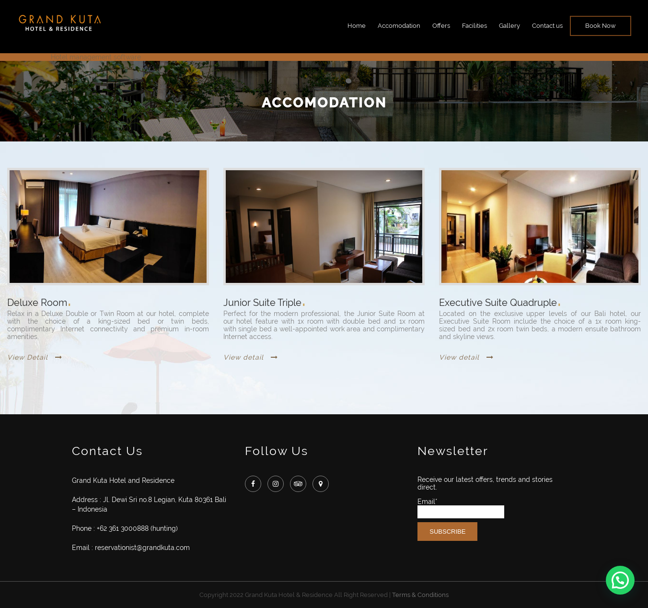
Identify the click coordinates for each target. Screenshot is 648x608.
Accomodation (399, 25)
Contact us (547, 25)
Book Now (600, 25)
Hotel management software (96, 57)
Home (356, 25)
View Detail (34, 357)
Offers (441, 25)
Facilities (474, 25)
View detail (250, 357)
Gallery (509, 25)
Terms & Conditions (420, 594)
